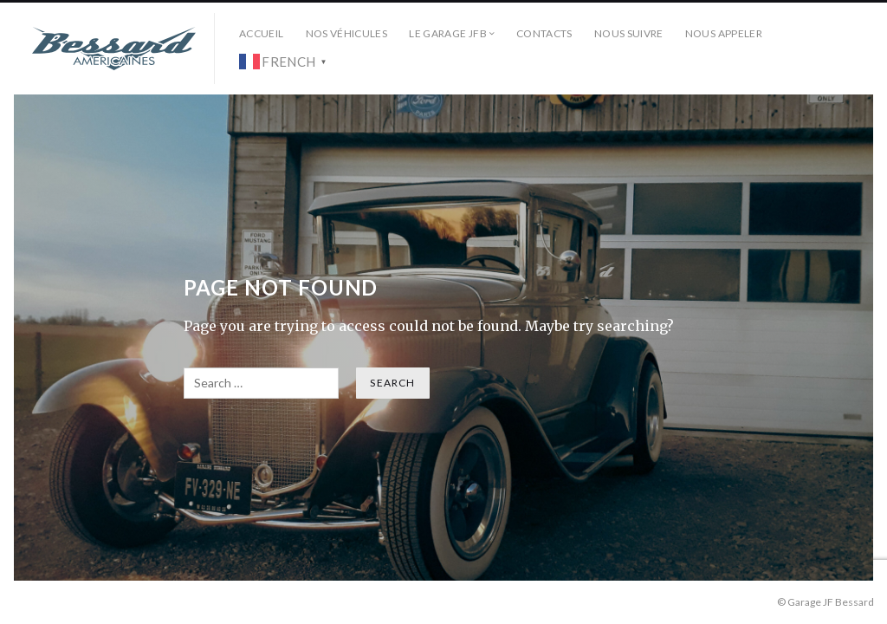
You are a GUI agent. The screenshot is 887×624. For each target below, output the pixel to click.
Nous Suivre (629, 33)
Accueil (261, 33)
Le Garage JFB (448, 33)
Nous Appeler (723, 33)
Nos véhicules (347, 33)
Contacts (544, 33)
